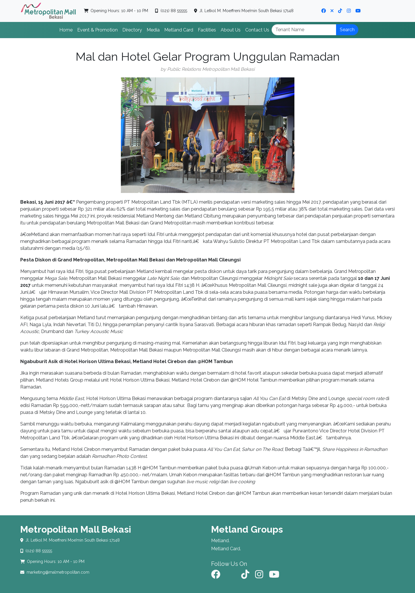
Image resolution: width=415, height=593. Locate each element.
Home (66, 30)
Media (153, 30)
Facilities (207, 30)
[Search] (304, 29)
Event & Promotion (97, 30)
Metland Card (178, 30)
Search (347, 29)
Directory (132, 30)
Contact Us (257, 30)
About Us (231, 30)
